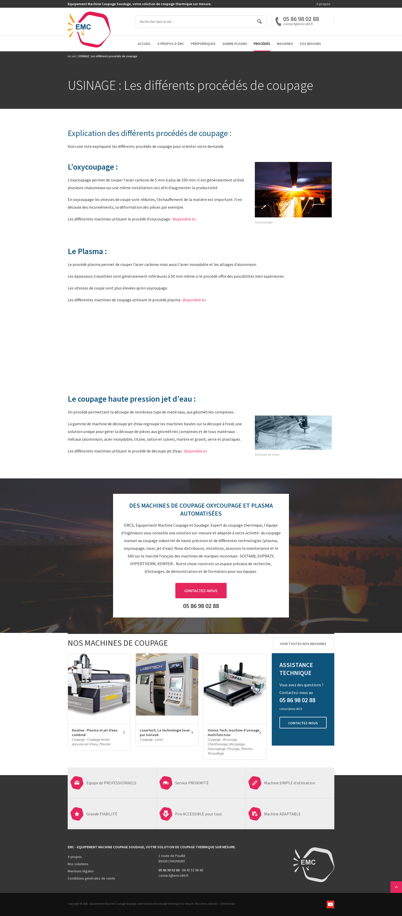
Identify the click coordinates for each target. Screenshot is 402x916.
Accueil (144, 43)
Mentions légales (81, 871)
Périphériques (203, 43)
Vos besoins (310, 43)
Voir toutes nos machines (303, 643)
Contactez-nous (200, 590)
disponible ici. (184, 218)
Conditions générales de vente (91, 878)
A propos (323, 4)
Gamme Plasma (234, 43)
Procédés (262, 43)
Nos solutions (78, 864)
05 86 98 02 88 (301, 19)
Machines (285, 43)
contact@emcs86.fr (173, 875)
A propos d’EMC (170, 43)
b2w (232, 903)
